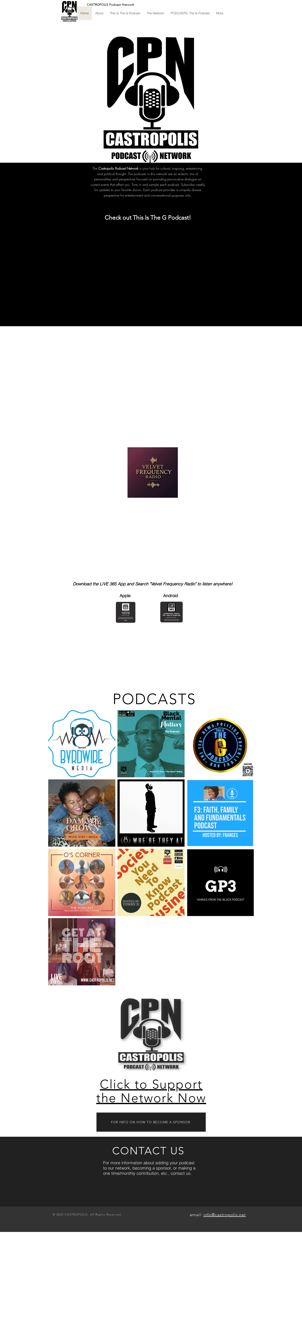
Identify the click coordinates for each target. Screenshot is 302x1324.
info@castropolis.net (224, 1214)
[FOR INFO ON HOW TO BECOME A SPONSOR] (151, 1122)
